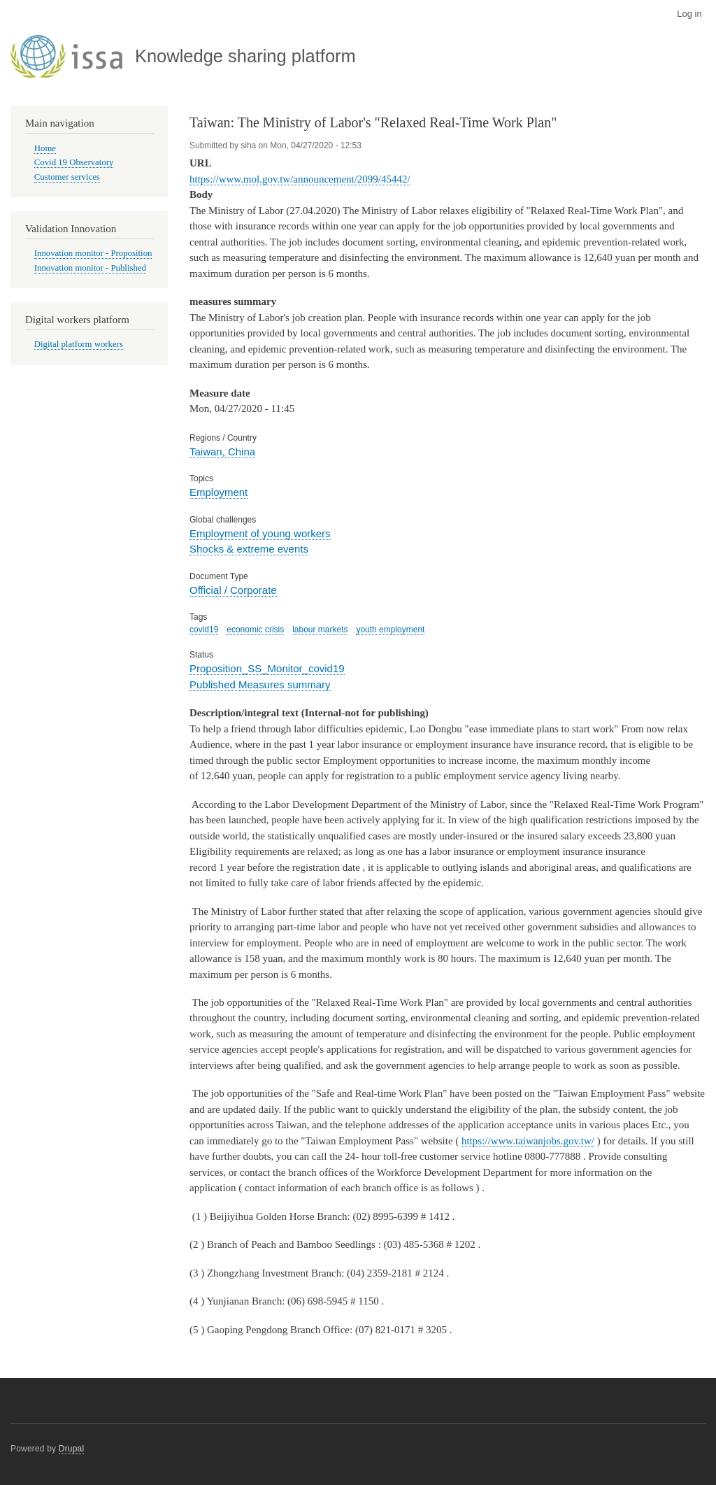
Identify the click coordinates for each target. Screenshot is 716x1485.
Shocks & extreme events (248, 549)
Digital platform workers (78, 344)
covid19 (203, 629)
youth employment (390, 629)
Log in (689, 13)
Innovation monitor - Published (90, 268)
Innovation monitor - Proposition (93, 253)
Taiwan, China (222, 451)
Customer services (67, 177)
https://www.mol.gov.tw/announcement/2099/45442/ (299, 179)
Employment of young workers (260, 533)
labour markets (320, 629)
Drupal (72, 1449)
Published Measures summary (260, 684)
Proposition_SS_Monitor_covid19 (267, 668)
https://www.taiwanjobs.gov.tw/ (527, 1140)
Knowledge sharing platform (245, 56)
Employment (218, 492)
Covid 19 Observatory (74, 162)
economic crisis (255, 629)
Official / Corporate (233, 590)
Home (45, 148)
